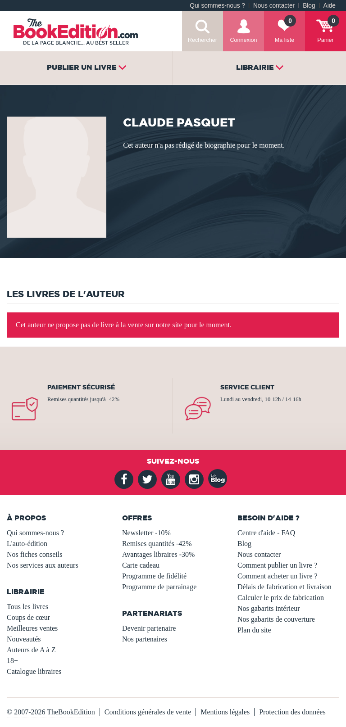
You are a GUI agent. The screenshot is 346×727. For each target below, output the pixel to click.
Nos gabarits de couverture (276, 619)
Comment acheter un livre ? (277, 576)
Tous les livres (27, 606)
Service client (247, 387)
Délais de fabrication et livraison (284, 587)
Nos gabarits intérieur (268, 608)
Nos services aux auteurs (42, 565)
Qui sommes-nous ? (217, 5)
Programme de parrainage (159, 587)
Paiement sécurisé (81, 387)
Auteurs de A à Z (31, 650)
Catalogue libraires (34, 671)
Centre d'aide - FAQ (266, 533)
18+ (12, 660)
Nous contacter (274, 5)
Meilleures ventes (32, 628)
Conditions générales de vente (148, 712)
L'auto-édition (27, 543)
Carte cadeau (140, 565)
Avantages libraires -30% (158, 554)
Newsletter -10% (146, 533)
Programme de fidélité (154, 576)
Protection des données (292, 712)
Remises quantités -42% (157, 543)
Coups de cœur (28, 617)
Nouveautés (24, 639)
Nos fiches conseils (35, 554)
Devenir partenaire (149, 628)
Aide (329, 5)
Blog (309, 5)
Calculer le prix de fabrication (280, 597)
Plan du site (254, 630)
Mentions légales (225, 712)
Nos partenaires (144, 639)
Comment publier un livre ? (277, 565)
